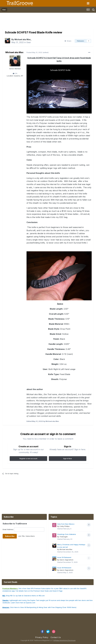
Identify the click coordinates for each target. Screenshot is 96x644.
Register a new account (28, 458)
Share (68, 41)
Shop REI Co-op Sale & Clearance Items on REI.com (23, 596)
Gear (28, 42)
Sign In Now (67, 458)
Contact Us (56, 637)
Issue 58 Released (64, 568)
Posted (34, 52)
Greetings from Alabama (66, 534)
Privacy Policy (41, 637)
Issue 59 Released (64, 557)
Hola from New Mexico (65, 524)
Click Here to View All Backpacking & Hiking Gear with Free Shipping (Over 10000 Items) (39, 607)
